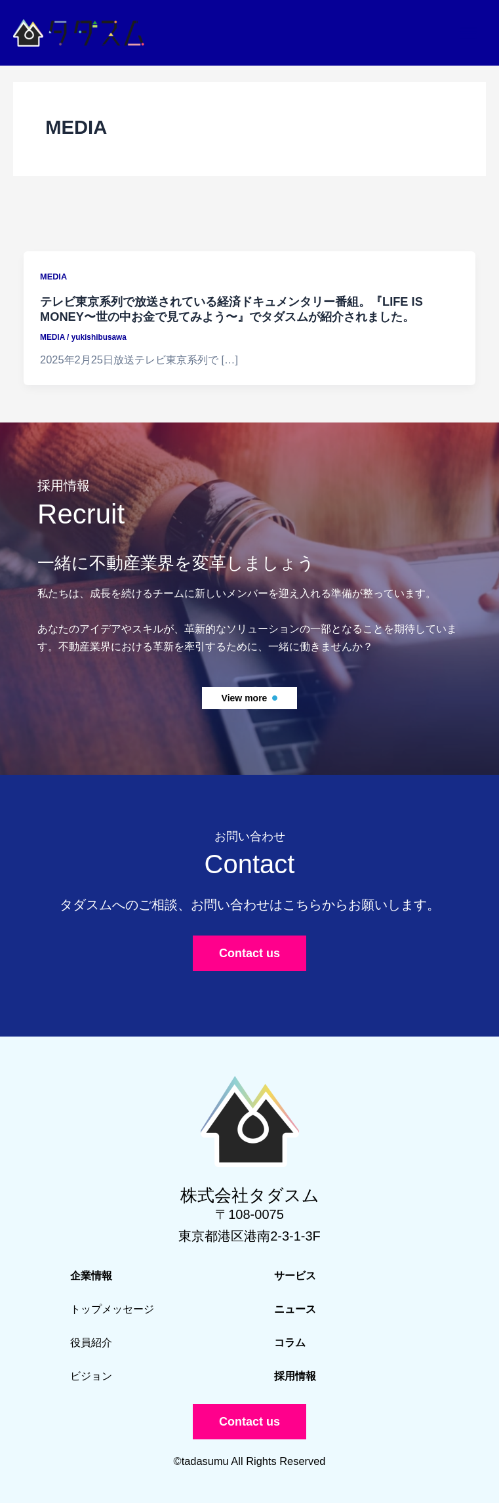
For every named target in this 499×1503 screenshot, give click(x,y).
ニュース (295, 1309)
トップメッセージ (112, 1309)
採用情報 (295, 1376)
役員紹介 (91, 1342)
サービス (295, 1275)
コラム (290, 1342)
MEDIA (53, 276)
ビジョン (91, 1376)
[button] (250, 698)
